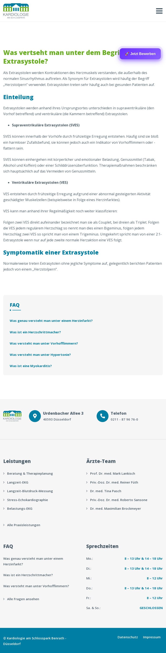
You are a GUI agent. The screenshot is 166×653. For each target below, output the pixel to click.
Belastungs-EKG (19, 508)
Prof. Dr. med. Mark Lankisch (112, 473)
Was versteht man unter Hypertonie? (40, 354)
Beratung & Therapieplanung (30, 473)
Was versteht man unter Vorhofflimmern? (44, 343)
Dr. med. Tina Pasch (105, 491)
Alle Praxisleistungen (23, 525)
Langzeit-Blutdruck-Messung (30, 491)
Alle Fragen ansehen (23, 599)
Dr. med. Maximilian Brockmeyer (115, 508)
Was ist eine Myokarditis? (31, 366)
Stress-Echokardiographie (27, 500)
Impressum (152, 637)
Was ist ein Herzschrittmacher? (35, 332)
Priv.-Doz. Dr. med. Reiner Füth (114, 482)
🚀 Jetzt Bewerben (140, 54)
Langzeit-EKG (17, 482)
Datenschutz (128, 637)
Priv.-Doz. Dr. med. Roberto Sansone (118, 500)
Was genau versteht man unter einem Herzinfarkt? (51, 320)
